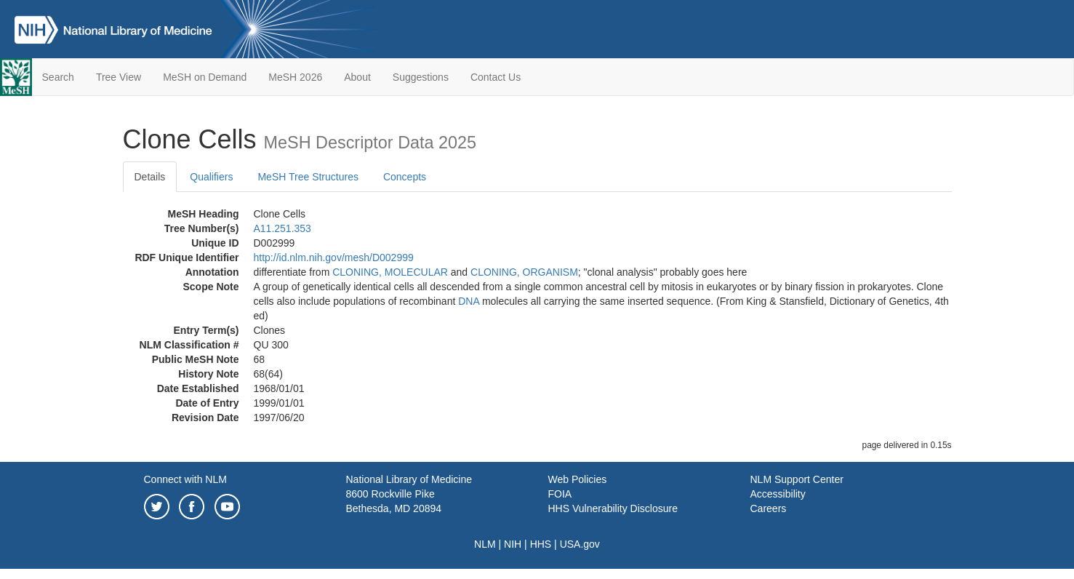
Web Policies (577, 479)
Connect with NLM (185, 479)
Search (58, 77)
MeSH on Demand (205, 77)
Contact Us (495, 77)
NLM (485, 544)
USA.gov (580, 544)
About (357, 77)
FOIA (560, 494)
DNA (468, 301)
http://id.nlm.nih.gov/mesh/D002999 (334, 257)
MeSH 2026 (295, 77)
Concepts (404, 177)
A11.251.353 (282, 228)
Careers (768, 508)
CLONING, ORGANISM (524, 272)
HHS (541, 544)
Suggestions (421, 77)
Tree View (118, 77)
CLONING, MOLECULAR (390, 272)
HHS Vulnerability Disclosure (613, 508)
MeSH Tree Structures (307, 177)
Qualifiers (211, 177)
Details (150, 177)
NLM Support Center (796, 479)
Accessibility (778, 494)
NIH (512, 544)
